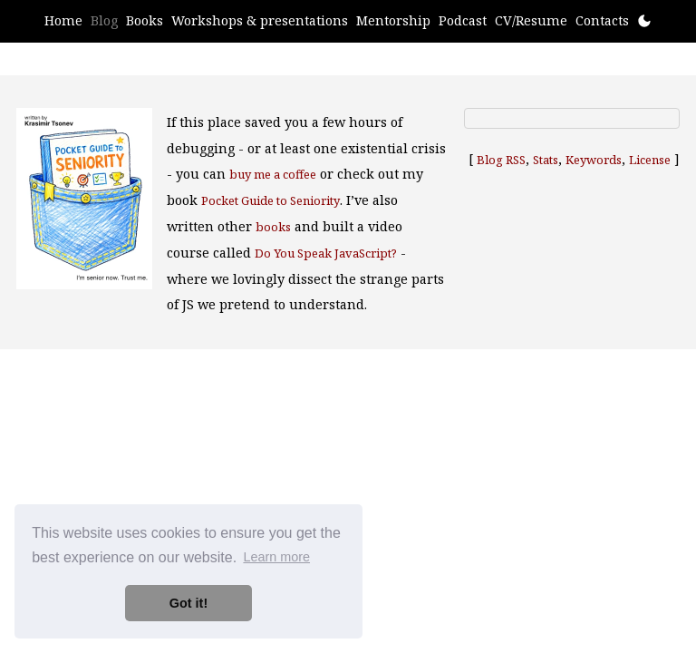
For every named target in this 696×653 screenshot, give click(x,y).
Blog (104, 20)
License (650, 159)
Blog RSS (501, 159)
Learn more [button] (276, 557)
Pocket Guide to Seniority (270, 200)
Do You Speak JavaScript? (326, 253)
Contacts (602, 20)
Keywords (594, 159)
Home (63, 20)
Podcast (463, 20)
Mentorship (393, 20)
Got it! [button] (188, 603)
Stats (545, 159)
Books (144, 20)
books (273, 227)
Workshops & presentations (259, 20)
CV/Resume (531, 20)
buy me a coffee (272, 174)
